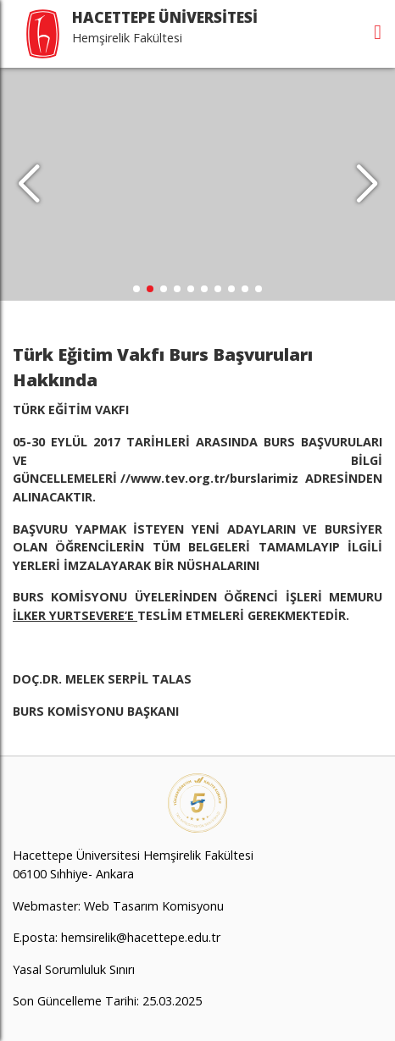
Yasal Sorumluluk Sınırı (74, 969)
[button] (366, 184)
